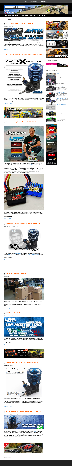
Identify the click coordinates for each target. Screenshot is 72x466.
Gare (10, 315)
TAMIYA (16, 15)
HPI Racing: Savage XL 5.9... (61, 98)
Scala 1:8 (18, 226)
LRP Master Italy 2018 (13, 313)
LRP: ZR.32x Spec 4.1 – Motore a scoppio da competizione (25, 54)
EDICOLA (43, 15)
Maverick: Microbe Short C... (61, 110)
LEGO (26, 15)
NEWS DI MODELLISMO (9, 15)
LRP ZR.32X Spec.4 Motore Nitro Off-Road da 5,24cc (23, 362)
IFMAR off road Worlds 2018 (33, 254)
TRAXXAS (22, 15)
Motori (12, 365)
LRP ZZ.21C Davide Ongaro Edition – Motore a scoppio (23, 223)
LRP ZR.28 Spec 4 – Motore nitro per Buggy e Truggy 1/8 (24, 411)
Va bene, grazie (44, 1)
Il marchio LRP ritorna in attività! (16, 273)
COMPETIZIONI (32, 15)
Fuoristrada (13, 226)
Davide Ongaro (18, 253)
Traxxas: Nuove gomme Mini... (62, 86)
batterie (10, 26)
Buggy (10, 226)
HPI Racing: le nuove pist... (61, 73)
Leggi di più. (37, 1)
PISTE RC (38, 15)
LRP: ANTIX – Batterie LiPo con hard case (19, 23)
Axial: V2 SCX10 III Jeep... (61, 92)
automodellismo (30, 164)
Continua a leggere (8, 49)
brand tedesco (19, 302)
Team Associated (16, 255)
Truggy (17, 414)
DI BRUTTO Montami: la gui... (62, 104)
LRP (12, 26)
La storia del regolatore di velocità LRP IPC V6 (21, 122)
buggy (9, 254)
